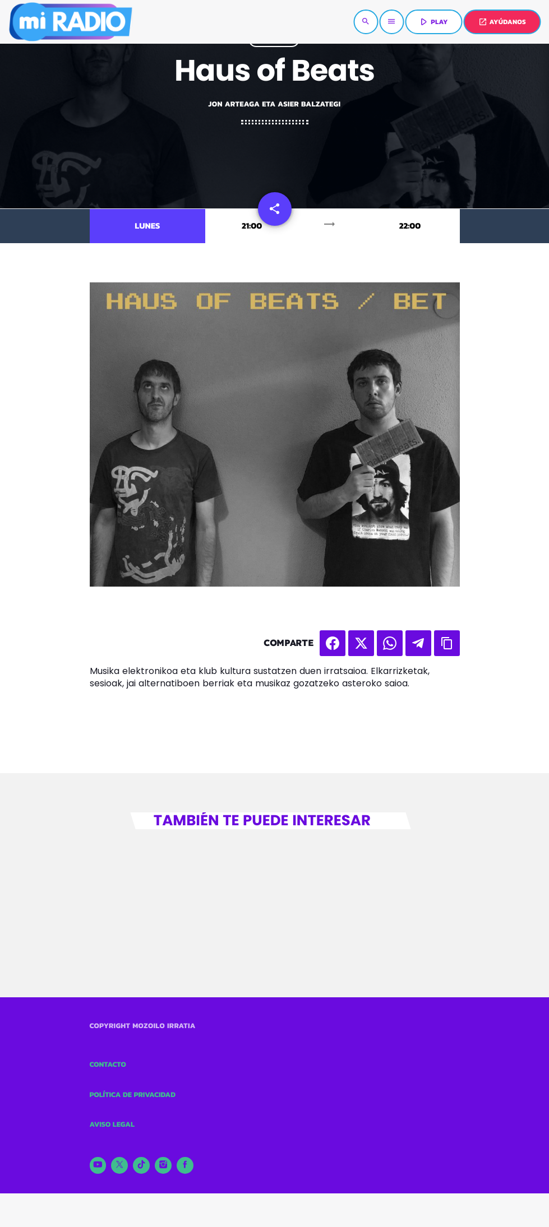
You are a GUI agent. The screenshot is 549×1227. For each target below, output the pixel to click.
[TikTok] (141, 1165)
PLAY (432, 22)
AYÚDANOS (502, 22)
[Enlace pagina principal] (70, 21)
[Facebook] (185, 1165)
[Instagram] (163, 1165)
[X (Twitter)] (119, 1165)
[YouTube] (98, 1165)
